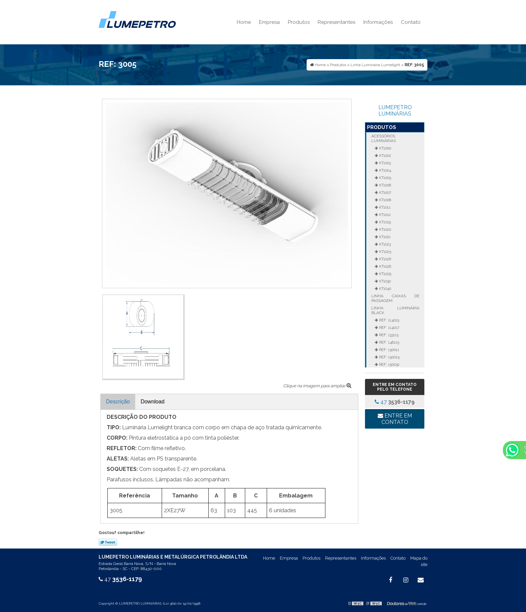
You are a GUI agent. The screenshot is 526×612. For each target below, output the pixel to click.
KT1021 (384, 236)
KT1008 (384, 200)
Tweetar (108, 542)
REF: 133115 (388, 335)
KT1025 (384, 251)
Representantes (336, 22)
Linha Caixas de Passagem (395, 298)
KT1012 (384, 214)
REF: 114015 (388, 320)
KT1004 (384, 170)
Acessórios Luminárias (383, 138)
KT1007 (384, 192)
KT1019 (384, 222)
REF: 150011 (388, 349)
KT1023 (384, 244)
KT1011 (384, 207)
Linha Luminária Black (395, 310)
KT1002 (384, 155)
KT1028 (384, 266)
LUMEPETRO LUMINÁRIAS (395, 110)
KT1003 (384, 163)
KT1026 (384, 259)
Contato (411, 22)
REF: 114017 (388, 327)
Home (244, 22)
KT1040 (384, 288)
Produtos (299, 22)
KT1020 (384, 229)
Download (152, 401)
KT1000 (384, 148)
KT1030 (384, 281)
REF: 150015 (389, 357)
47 (395, 402)
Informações (378, 22)
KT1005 (384, 177)
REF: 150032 (389, 364)
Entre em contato (395, 418)
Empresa (269, 22)
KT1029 (384, 273)
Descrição (118, 401)
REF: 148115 (388, 342)
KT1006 (384, 185)
